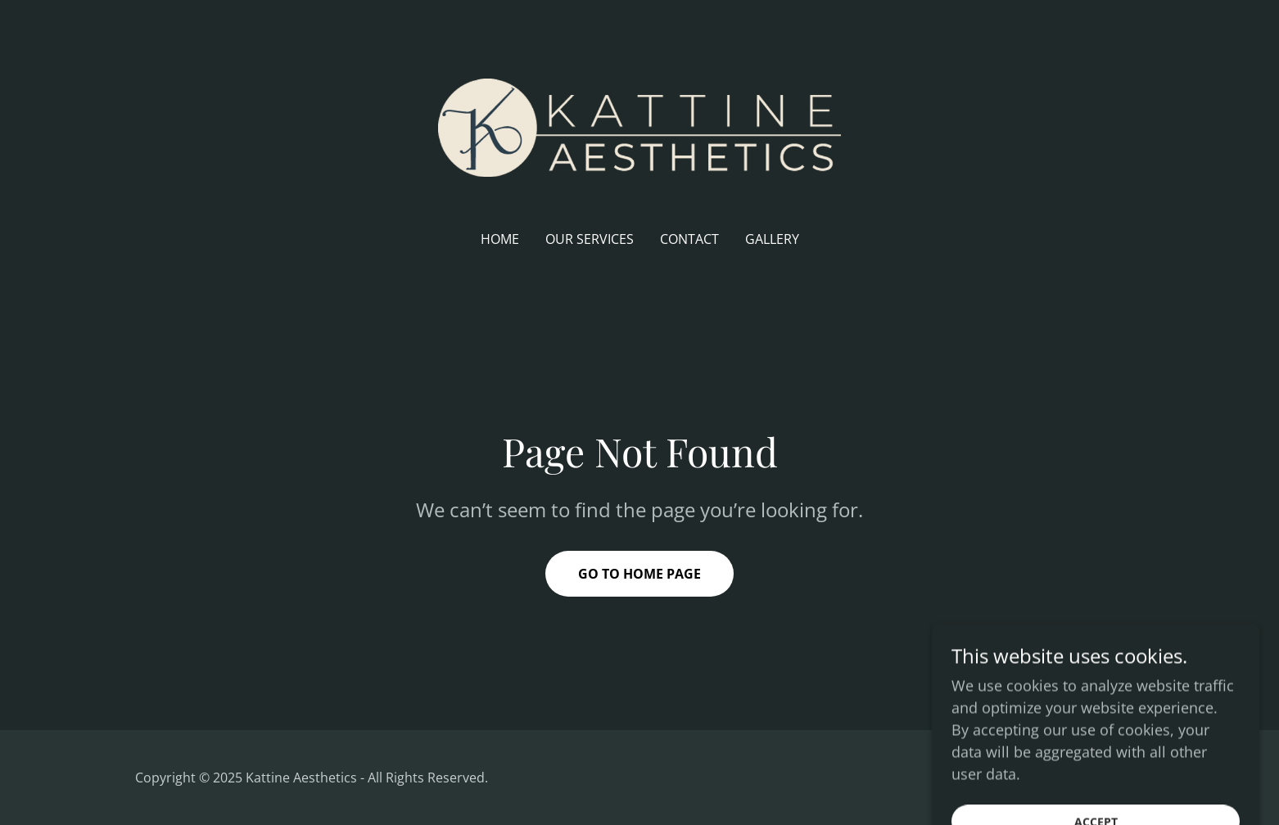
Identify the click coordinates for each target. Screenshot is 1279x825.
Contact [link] (689, 239)
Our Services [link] (589, 239)
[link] (640, 126)
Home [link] (500, 239)
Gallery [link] (772, 239)
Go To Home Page (639, 574)
